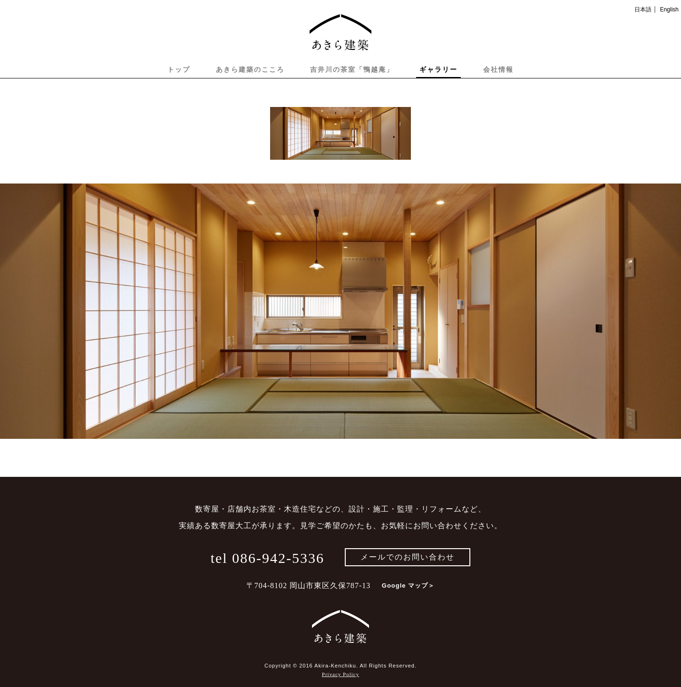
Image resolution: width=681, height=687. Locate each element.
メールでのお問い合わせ (407, 557)
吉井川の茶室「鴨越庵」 (352, 69)
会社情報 (498, 69)
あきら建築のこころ (250, 69)
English (669, 9)
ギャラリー (438, 69)
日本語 (643, 9)
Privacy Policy (340, 674)
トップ (178, 69)
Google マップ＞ (408, 585)
